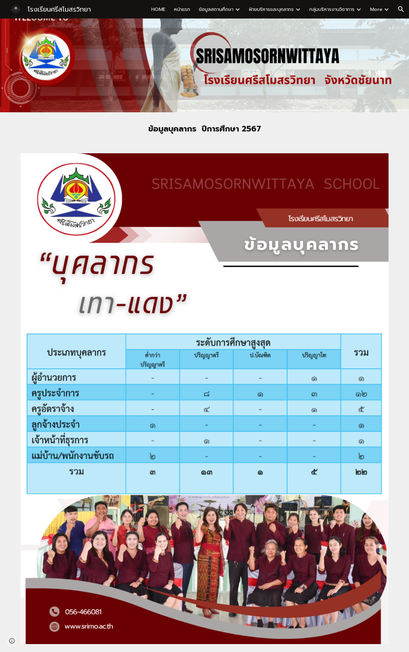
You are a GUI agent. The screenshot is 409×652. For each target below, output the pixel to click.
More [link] (376, 9)
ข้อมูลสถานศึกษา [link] (216, 9)
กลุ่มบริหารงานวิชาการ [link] (332, 9)
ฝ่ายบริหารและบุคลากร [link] (271, 9)
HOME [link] (158, 9)
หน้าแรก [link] (182, 9)
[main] (204, 128)
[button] (401, 9)
